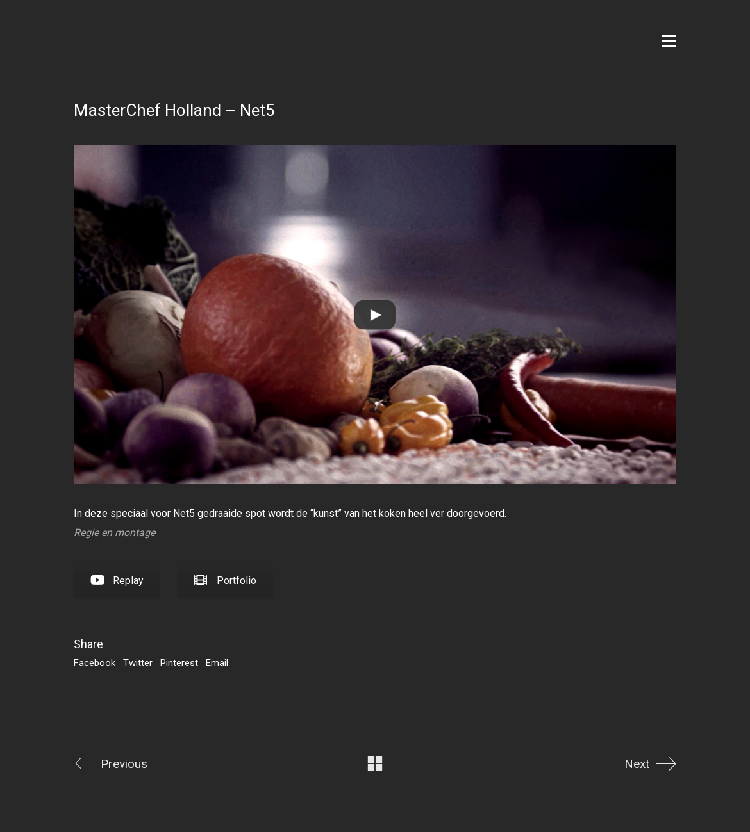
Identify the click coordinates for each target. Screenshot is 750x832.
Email (217, 663)
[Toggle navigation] (669, 41)
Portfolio (225, 581)
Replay (117, 581)
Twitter (138, 663)
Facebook (94, 663)
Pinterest (179, 663)
